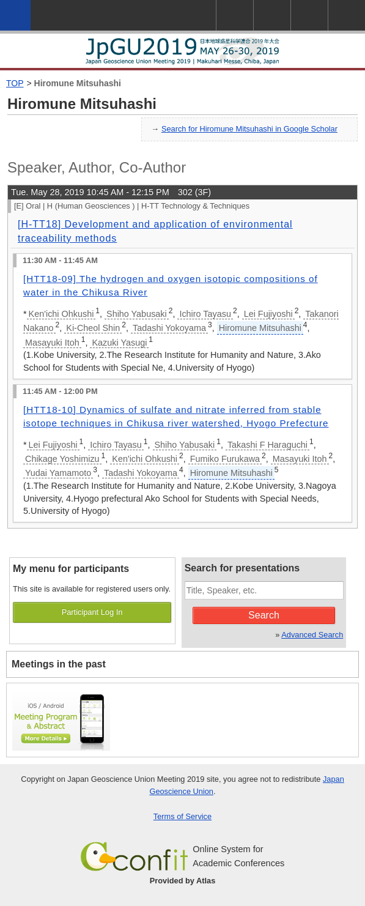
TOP (15, 83)
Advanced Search (312, 634)
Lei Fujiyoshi (268, 314)
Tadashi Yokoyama (169, 328)
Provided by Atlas (183, 880)
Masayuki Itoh (52, 342)
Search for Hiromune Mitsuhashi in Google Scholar (249, 128)
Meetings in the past (59, 664)
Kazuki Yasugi (119, 342)
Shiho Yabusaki (136, 314)
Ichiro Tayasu (205, 314)
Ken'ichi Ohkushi (61, 314)
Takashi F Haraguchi (267, 445)
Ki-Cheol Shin (93, 328)
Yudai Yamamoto (58, 473)
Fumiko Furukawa (225, 459)
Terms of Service (182, 816)
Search (263, 615)
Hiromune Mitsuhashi (77, 83)
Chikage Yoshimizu (62, 459)
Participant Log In (92, 612)
